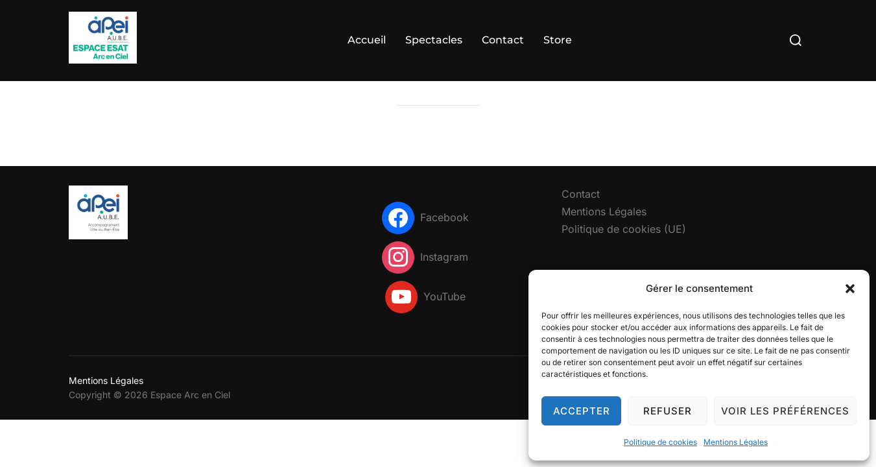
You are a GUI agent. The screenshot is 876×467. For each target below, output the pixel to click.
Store (557, 40)
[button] (850, 288)
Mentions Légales (736, 442)
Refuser (667, 411)
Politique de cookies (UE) (624, 253)
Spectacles (433, 40)
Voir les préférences (785, 411)
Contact (503, 40)
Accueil (367, 40)
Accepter (581, 411)
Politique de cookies (660, 442)
